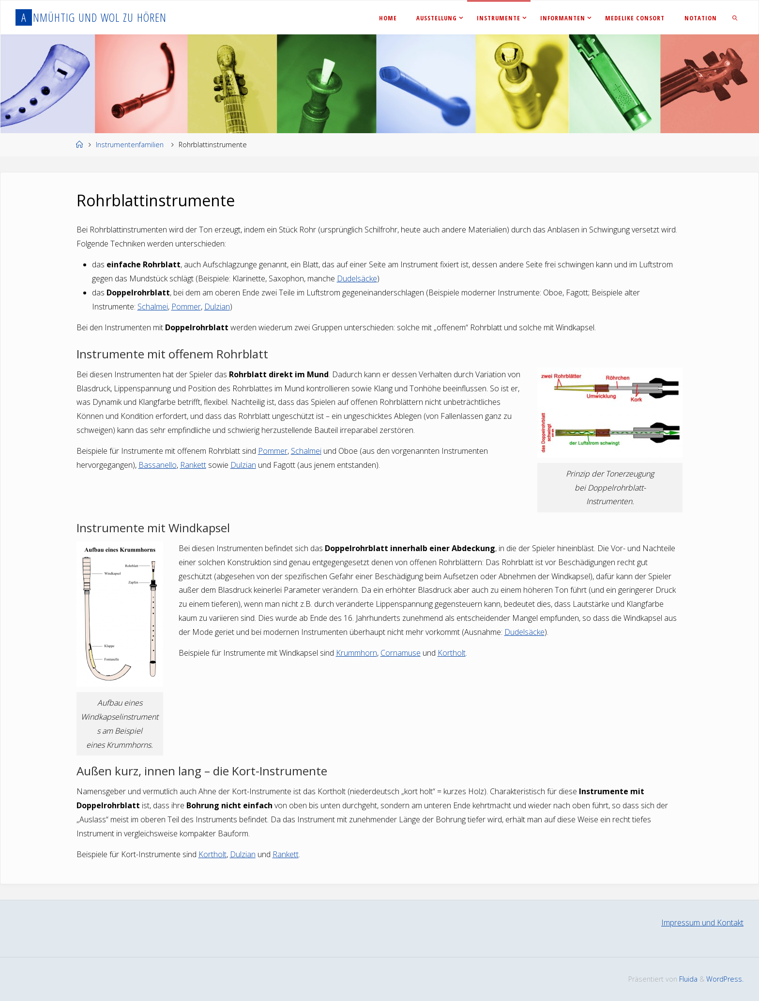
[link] (735, 17)
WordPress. (725, 979)
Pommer (186, 306)
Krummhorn (356, 652)
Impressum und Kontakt (702, 922)
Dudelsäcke (357, 278)
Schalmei (152, 306)
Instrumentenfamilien (130, 144)
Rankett (193, 465)
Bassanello (157, 465)
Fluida (687, 979)
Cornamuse (400, 652)
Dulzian (217, 306)
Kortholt (452, 652)
